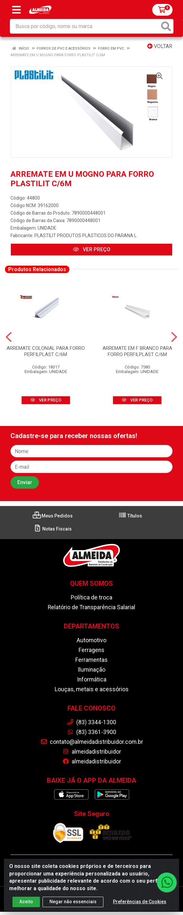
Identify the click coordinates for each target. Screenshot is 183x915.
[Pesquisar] (166, 26)
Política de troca (91, 597)
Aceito (26, 903)
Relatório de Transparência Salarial (91, 607)
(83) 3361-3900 (91, 732)
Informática (91, 679)
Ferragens (91, 650)
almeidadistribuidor (91, 751)
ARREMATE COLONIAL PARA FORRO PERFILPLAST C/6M (46, 351)
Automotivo (91, 640)
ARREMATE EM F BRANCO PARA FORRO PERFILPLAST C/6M (137, 351)
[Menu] (16, 10)
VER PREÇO (91, 249)
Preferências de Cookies (139, 903)
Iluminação (91, 669)
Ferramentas (91, 660)
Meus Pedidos (53, 515)
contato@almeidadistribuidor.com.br (91, 742)
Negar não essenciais (73, 903)
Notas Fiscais (52, 528)
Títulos (130, 515)
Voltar (159, 46)
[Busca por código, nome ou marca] (84, 26)
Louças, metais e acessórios (92, 689)
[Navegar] (8, 337)
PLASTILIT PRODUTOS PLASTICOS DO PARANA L (85, 235)
